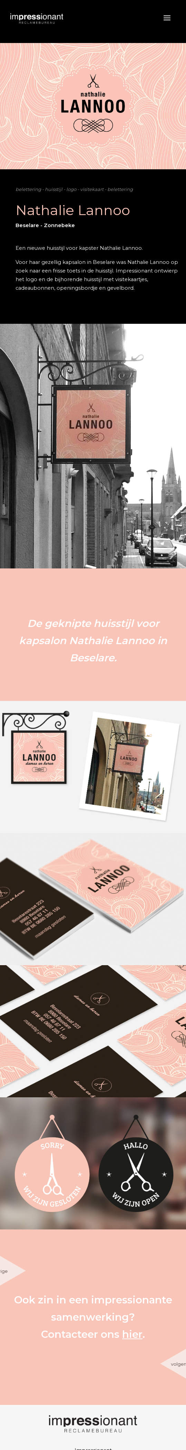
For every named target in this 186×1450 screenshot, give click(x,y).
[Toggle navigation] (161, 18)
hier (132, 1334)
